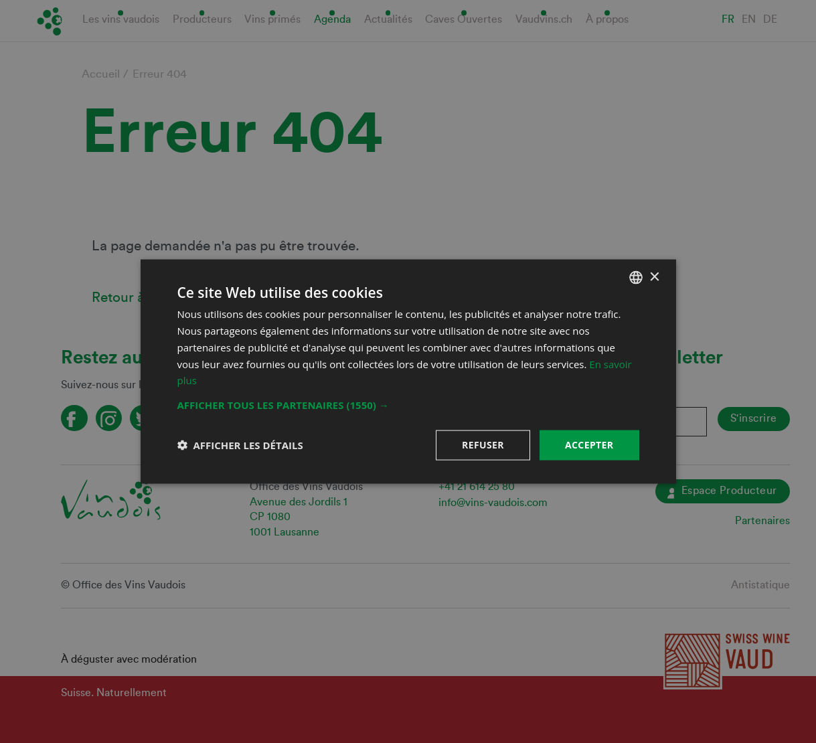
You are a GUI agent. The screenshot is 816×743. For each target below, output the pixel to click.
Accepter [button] (589, 444)
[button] (408, 405)
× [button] (654, 277)
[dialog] (408, 371)
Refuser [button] (483, 444)
